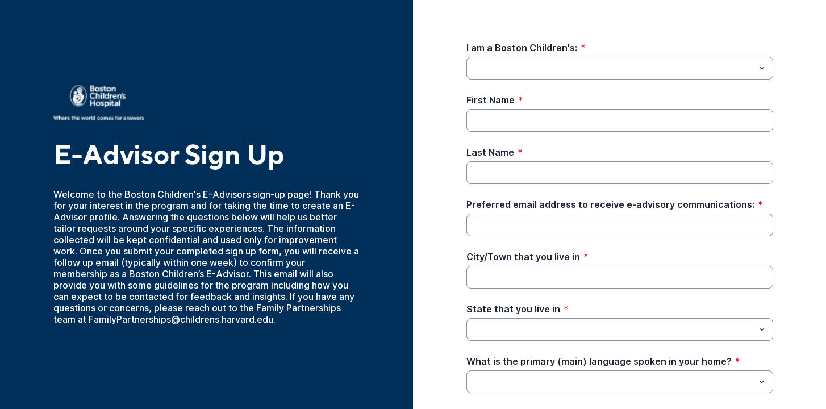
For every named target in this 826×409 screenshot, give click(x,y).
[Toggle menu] (762, 68)
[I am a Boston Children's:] (610, 68)
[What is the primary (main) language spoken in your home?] (610, 381)
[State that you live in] (610, 329)
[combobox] (619, 68)
